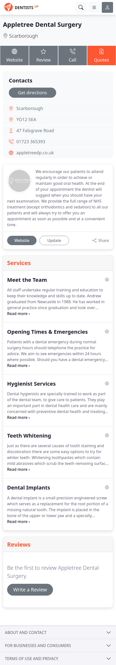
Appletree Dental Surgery (42, 24)
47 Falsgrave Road (35, 130)
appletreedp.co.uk (35, 153)
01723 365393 (30, 141)
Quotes (101, 55)
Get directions (32, 92)
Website (14, 55)
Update (54, 240)
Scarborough (23, 35)
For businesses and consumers (38, 645)
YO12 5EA (26, 119)
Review (43, 55)
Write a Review (30, 589)
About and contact (25, 632)
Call (72, 55)
